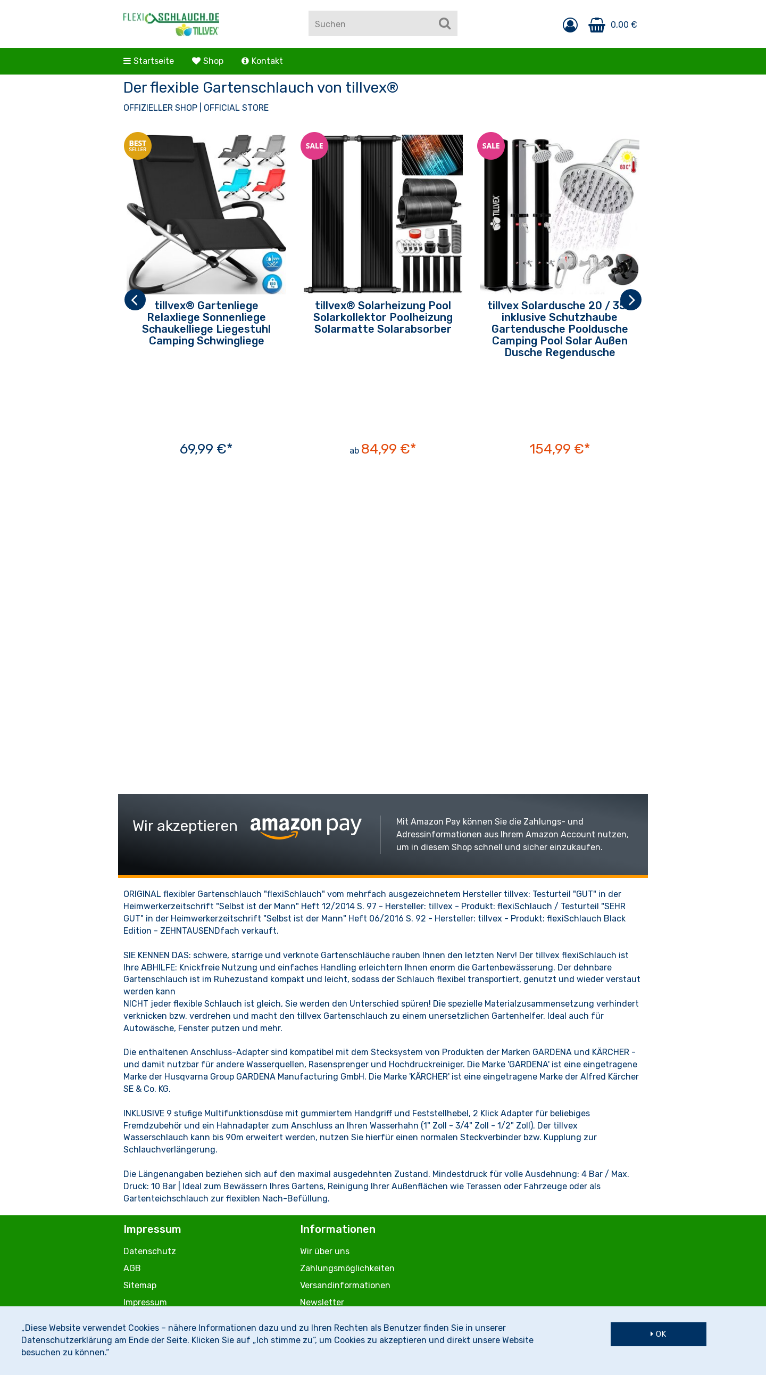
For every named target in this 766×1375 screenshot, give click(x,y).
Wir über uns (324, 1251)
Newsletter (322, 1302)
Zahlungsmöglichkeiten (347, 1268)
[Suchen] (444, 23)
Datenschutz (149, 1251)
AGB (132, 1268)
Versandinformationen (345, 1285)
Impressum (145, 1302)
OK (661, 1334)
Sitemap (139, 1285)
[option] (206, 299)
